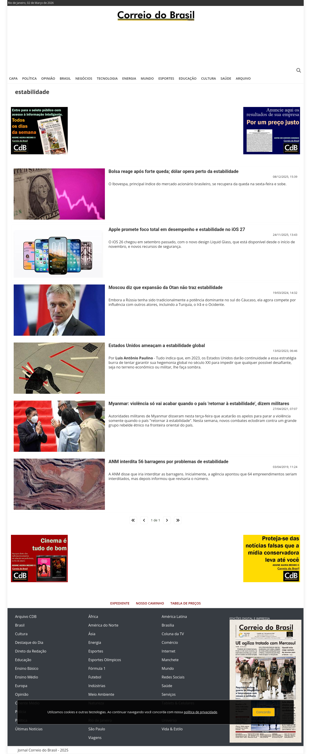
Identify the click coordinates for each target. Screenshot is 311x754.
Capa (13, 78)
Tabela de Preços (185, 603)
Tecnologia (107, 78)
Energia (129, 78)
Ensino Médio (26, 677)
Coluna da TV (173, 633)
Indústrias (96, 685)
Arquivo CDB (25, 616)
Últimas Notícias (29, 728)
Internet (168, 651)
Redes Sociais (173, 677)
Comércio (170, 642)
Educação (188, 78)
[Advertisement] (155, 46)
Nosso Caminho (150, 603)
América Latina (174, 616)
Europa (21, 685)
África (93, 616)
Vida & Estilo (172, 728)
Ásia (92, 633)
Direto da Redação (30, 651)
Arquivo (243, 78)
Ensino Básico (26, 668)
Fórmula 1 (97, 668)
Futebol (94, 677)
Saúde (225, 78)
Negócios (83, 78)
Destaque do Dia (29, 642)
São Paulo (96, 728)
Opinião (48, 78)
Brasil (65, 78)
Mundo (147, 78)
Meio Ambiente (101, 694)
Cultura (208, 78)
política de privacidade (200, 712)
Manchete (170, 659)
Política (29, 78)
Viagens (95, 737)
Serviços (169, 694)
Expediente (120, 603)
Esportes (166, 78)
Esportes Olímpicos (104, 659)
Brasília (168, 625)
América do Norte (103, 625)
